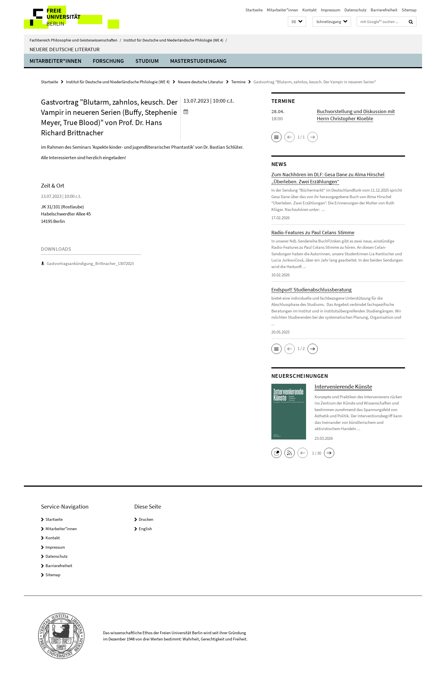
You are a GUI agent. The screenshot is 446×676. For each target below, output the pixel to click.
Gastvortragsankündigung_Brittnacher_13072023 (90, 263)
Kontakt (309, 10)
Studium (147, 60)
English (145, 528)
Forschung (108, 60)
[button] (297, 21)
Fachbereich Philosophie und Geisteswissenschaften (75, 40)
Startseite (254, 10)
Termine (238, 81)
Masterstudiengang (198, 60)
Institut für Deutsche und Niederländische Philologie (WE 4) (175, 40)
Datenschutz (355, 10)
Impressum (330, 10)
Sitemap (409, 10)
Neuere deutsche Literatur (65, 49)
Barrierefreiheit (384, 10)
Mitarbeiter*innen (282, 10)
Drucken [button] (146, 519)
